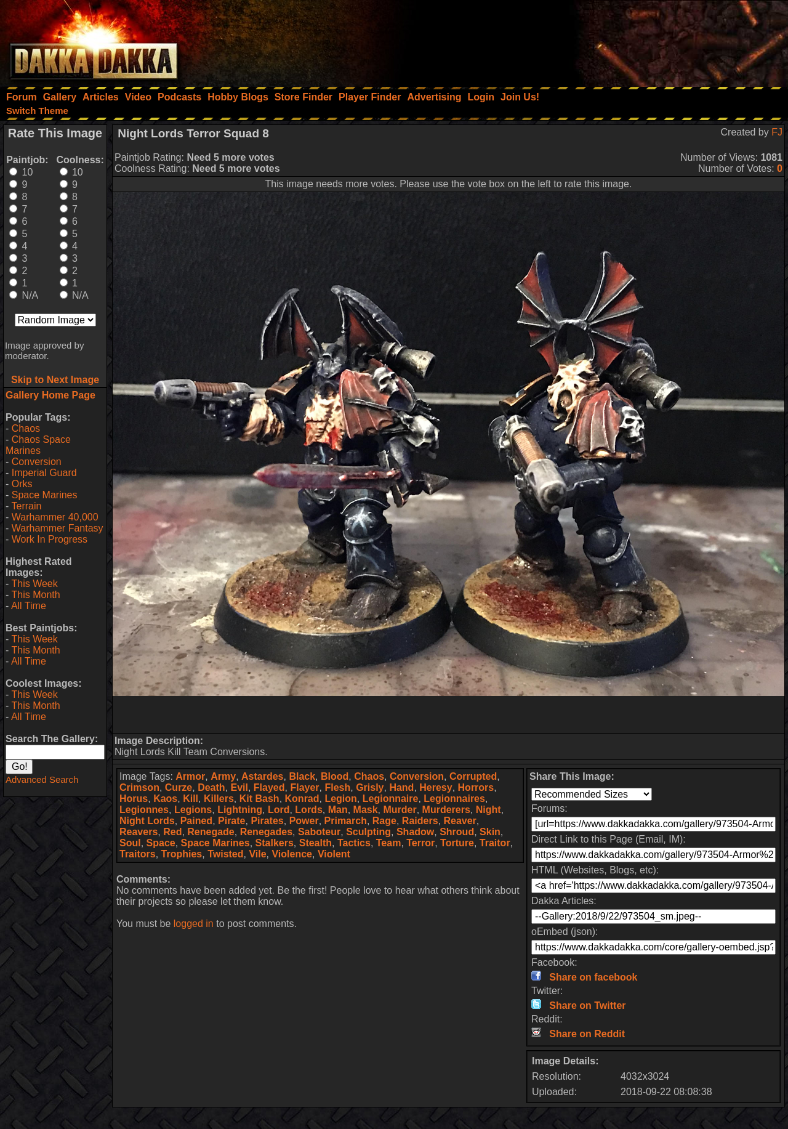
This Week (34, 583)
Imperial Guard (44, 472)
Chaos (26, 428)
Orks (22, 484)
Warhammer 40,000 (55, 517)
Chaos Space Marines (38, 445)
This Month (35, 594)
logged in (194, 923)
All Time (28, 606)
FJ (776, 132)
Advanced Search (42, 779)
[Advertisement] (622, 40)
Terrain (26, 506)
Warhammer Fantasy (57, 528)
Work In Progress (49, 539)
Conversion (37, 461)
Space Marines (45, 495)
